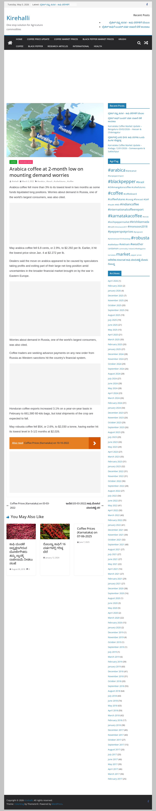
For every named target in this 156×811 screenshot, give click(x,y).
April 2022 (113, 510)
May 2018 (112, 705)
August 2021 (114, 549)
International (81, 46)
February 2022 (115, 520)
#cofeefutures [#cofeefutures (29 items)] (138, 187)
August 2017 (114, 749)
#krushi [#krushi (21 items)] (111, 226)
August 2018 (114, 691)
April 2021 (113, 568)
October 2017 (114, 739)
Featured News (26, 162)
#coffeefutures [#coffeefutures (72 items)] (116, 199)
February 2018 (115, 720)
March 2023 (114, 456)
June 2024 (113, 383)
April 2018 (113, 710)
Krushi (122, 39)
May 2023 (112, 446)
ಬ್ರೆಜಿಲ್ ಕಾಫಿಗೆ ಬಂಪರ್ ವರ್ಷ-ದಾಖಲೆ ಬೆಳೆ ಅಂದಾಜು (126, 26)
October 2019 (114, 642)
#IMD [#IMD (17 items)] (117, 204)
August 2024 (114, 373)
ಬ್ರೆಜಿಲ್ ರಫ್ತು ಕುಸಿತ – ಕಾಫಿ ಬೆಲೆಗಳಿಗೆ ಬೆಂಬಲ (129, 22)
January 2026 (114, 290)
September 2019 (116, 647)
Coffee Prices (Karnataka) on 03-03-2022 (28, 505)
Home (19, 39)
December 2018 (115, 671)
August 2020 (114, 598)
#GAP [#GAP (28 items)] (146, 199)
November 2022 (116, 476)
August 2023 (114, 432)
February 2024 (115, 403)
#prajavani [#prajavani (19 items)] (138, 232)
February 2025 (115, 344)
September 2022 (116, 485)
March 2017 (114, 774)
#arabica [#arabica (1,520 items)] (116, 170)
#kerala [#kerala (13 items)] (145, 217)
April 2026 (113, 280)
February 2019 (115, 661)
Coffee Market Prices (66, 39)
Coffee (19, 46)
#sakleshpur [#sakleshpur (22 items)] (113, 244)
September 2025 (116, 310)
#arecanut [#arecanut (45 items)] (131, 170)
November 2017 (116, 734)
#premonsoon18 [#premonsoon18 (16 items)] (115, 238)
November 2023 (116, 417)
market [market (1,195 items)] (123, 254)
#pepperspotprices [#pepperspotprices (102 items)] (120, 231)
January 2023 (114, 466)
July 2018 (112, 695)
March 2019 (114, 656)
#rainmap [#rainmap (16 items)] (126, 238)
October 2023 (114, 422)
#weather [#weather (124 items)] (136, 244)
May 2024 (112, 388)
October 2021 (114, 539)
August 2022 (114, 490)
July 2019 (112, 651)
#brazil (49, 181)
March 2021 (114, 573)
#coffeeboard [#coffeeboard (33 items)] (130, 193)
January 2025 (114, 349)
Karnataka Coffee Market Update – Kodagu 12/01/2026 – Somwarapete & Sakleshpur (126, 148)
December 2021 (115, 529)
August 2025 (114, 315)
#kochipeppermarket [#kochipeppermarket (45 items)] (118, 222)
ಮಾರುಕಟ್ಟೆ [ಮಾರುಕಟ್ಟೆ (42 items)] (135, 259)
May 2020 (112, 608)
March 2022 (114, 515)
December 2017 (115, 730)
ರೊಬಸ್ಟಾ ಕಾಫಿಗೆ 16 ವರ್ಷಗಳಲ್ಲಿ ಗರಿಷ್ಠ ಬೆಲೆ (54, 548)
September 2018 (116, 686)
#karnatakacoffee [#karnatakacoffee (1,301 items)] (125, 216)
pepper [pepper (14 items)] (133, 255)
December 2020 (115, 588)
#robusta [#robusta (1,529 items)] (140, 238)
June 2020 (113, 603)
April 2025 (113, 334)
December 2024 (115, 354)
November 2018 (116, 676)
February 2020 (115, 622)
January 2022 (114, 525)
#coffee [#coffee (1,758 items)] (115, 193)
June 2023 (113, 442)
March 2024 (114, 398)
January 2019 (114, 666)
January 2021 (114, 583)
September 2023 (116, 427)
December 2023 (115, 412)
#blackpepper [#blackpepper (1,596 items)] (122, 181)
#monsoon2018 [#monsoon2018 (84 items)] (137, 226)
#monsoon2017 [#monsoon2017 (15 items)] (121, 227)
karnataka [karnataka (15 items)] (112, 255)
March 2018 (114, 715)
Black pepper (35, 46)
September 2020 (116, 593)
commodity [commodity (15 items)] (123, 249)
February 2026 (115, 285)
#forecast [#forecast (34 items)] (138, 199)
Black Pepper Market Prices (98, 39)
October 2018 (114, 681)
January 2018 (114, 725)
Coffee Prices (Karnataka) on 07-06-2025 (87, 532)
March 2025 (114, 339)
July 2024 (112, 378)
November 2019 (116, 637)
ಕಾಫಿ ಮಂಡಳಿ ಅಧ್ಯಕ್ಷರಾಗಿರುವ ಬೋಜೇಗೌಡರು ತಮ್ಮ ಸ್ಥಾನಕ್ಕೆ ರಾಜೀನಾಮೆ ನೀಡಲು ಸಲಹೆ (21, 553)
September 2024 (116, 368)
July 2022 (112, 495)
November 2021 (116, 534)
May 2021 (112, 564)
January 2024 (114, 407)
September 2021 (116, 544)
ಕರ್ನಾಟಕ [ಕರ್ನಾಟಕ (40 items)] (121, 259)
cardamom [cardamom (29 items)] (113, 248)
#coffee (70, 181)
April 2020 (113, 612)
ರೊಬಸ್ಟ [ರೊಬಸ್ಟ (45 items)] (111, 264)
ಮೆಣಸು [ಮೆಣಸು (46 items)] (144, 259)
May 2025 (112, 329)
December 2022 (115, 471)
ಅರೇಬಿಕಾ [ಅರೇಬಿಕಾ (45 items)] (112, 259)
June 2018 (113, 700)
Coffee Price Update (38, 39)
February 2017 (115, 778)
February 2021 (115, 578)
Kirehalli (18, 18)
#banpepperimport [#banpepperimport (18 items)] (116, 176)
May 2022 (112, 505)
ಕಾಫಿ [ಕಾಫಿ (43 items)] (128, 259)
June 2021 (113, 559)
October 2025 (114, 305)
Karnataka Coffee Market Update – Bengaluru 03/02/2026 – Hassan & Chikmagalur (125, 129)
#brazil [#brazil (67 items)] (140, 182)
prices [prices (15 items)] (139, 255)
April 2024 (113, 393)
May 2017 (112, 764)
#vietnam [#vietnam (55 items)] (124, 244)
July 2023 (112, 437)
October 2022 (114, 481)
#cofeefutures (60, 181)
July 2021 (112, 554)
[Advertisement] (78, 81)
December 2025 (115, 295)
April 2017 (113, 769)
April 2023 (113, 451)
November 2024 (116, 359)
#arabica (41, 181)
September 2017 (116, 744)
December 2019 (115, 632)
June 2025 (113, 324)
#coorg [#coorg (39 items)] (129, 199)
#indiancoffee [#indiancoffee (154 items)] (129, 204)
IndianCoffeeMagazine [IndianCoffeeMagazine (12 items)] (137, 249)
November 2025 (116, 300)
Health (98, 46)
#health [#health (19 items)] (111, 204)
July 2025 (112, 320)
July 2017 (112, 754)
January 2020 (114, 627)
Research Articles (58, 46)
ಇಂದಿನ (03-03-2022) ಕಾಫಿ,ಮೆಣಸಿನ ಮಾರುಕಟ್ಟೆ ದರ (85, 505)
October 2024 (114, 363)
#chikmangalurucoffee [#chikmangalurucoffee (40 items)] (119, 187)
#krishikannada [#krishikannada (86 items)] (139, 222)
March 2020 (114, 617)
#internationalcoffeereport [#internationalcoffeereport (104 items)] (126, 209)
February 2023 (115, 461)
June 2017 (113, 759)
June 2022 (113, 500)
